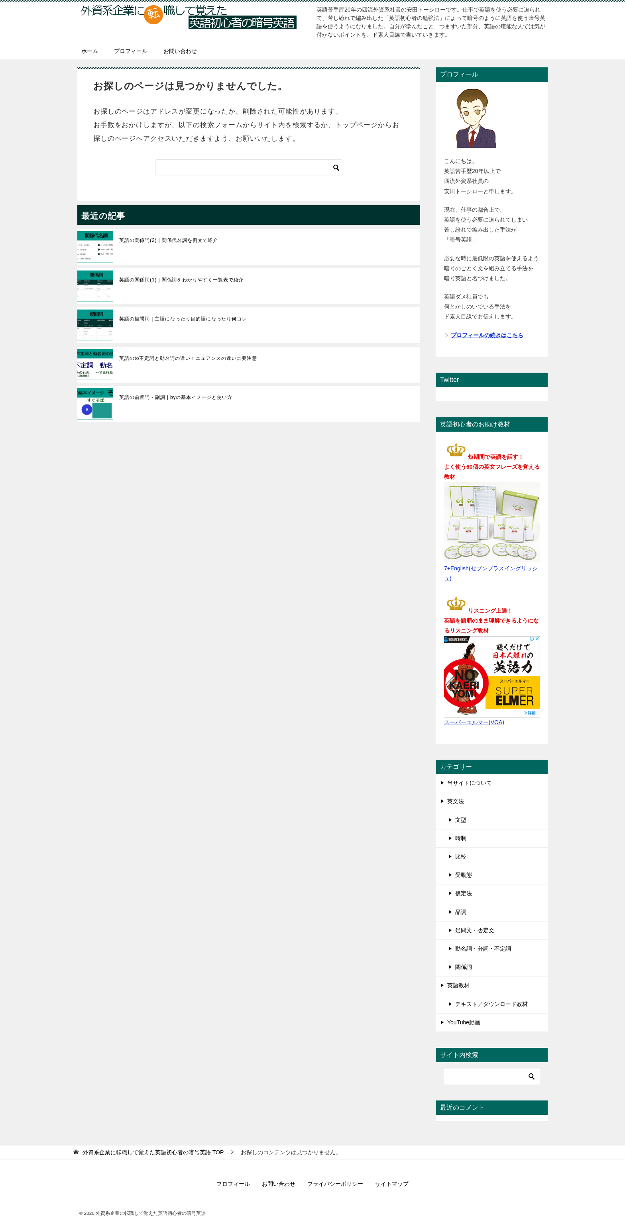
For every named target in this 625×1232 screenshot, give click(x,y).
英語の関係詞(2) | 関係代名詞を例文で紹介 (168, 240)
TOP (153, 1152)
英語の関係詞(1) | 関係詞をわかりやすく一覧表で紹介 (181, 280)
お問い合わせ (180, 51)
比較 (460, 856)
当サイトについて (469, 783)
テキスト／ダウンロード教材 (491, 1004)
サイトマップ (392, 1184)
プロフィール (130, 51)
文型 (460, 820)
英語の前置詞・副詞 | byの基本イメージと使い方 (175, 397)
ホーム (89, 51)
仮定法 (463, 893)
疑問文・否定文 (474, 930)
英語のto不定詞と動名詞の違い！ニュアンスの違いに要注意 (188, 358)
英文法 (455, 801)
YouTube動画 (463, 1022)
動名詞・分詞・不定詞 (483, 948)
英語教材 (458, 985)
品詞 (460, 912)
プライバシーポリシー (335, 1184)
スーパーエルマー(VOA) (474, 722)
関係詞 (463, 967)
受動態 (463, 875)
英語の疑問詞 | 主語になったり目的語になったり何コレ (183, 319)
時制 (460, 838)
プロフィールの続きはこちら (487, 335)
